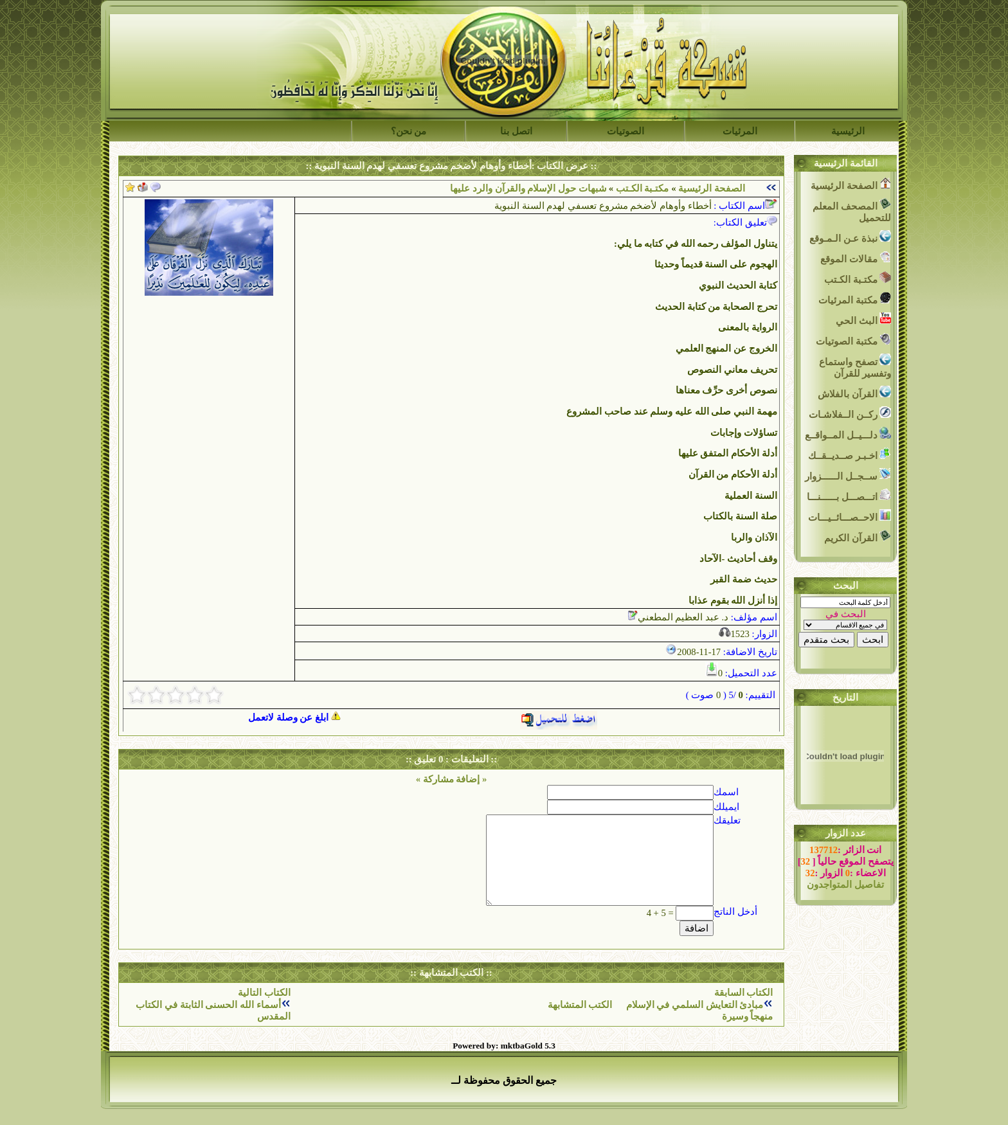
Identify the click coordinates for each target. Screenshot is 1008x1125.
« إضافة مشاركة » (451, 779)
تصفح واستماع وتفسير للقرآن (855, 366)
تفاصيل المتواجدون (845, 884)
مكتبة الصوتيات (853, 339)
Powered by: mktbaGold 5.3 (504, 1045)
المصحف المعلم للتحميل (852, 210)
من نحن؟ (409, 131)
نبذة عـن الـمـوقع (850, 237)
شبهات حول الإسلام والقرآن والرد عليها (528, 188)
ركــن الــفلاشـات (850, 413)
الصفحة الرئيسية (711, 188)
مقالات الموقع (855, 257)
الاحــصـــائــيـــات (850, 516)
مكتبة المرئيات (854, 298)
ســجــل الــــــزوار (848, 475)
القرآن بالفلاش (854, 392)
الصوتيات (625, 131)
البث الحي (863, 319)
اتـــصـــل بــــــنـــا (849, 495)
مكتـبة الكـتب (641, 188)
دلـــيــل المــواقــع (848, 433)
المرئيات (740, 131)
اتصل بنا (516, 131)
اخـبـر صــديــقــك (849, 454)
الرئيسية (848, 131)
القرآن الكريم (857, 536)
